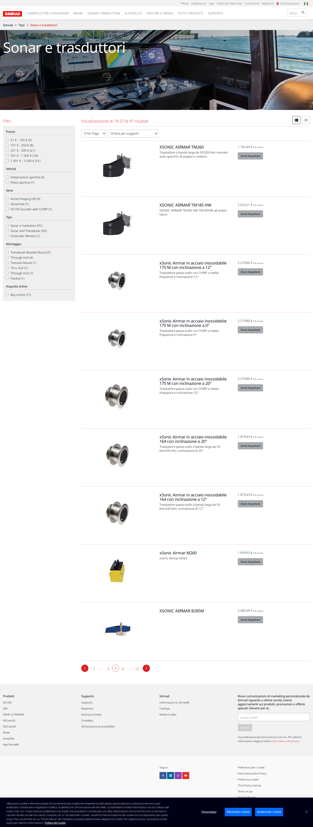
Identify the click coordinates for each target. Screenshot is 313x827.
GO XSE (7, 702)
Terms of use (245, 791)
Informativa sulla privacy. (285, 741)
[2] (108, 668)
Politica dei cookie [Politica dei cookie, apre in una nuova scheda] (55, 823)
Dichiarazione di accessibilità (97, 726)
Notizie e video (167, 714)
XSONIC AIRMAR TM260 (181, 147)
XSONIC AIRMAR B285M (181, 611)
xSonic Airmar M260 (178, 553)
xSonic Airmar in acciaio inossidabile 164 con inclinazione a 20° (193, 439)
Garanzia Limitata (91, 714)
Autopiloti (8, 738)
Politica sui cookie (248, 779)
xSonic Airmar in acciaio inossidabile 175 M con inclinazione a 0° (193, 323)
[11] (137, 668)
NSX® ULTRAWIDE (13, 714)
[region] (156, 812)
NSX (5, 708)
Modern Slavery (247, 797)
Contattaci (87, 720)
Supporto (86, 702)
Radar (6, 732)
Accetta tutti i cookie (269, 812)
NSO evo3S (9, 726)
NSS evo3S (9, 720)
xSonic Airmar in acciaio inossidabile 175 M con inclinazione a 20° (193, 381)
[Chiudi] (306, 811)
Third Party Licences (249, 785)
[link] (78, 13)
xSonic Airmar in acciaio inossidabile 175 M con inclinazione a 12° (193, 265)
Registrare (87, 708)
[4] (123, 668)
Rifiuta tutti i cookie (238, 812)
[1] (94, 668)
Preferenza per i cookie (251, 767)
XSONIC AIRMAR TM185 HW (185, 205)
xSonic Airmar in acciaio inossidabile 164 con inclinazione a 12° (193, 497)
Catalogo (164, 708)
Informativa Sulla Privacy (252, 773)
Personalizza (209, 812)
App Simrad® (11, 744)
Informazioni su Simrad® (174, 702)
